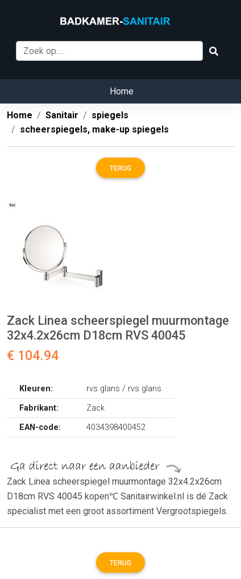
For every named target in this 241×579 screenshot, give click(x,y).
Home (122, 91)
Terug (120, 168)
